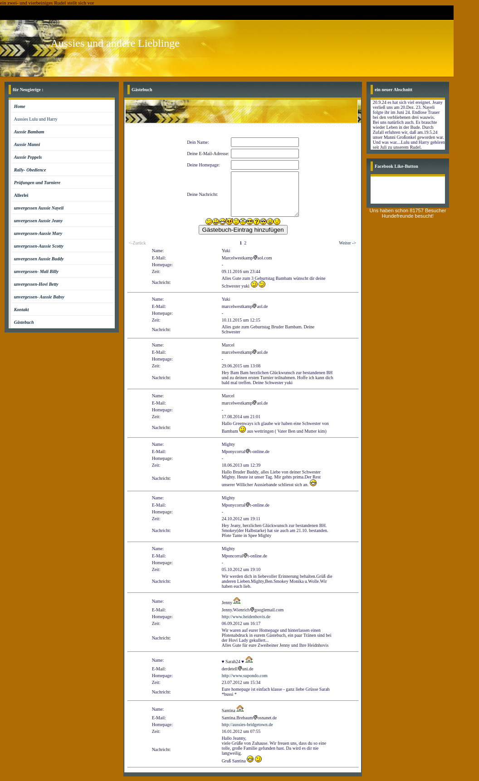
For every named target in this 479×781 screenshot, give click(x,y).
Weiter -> (347, 242)
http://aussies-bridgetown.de (247, 724)
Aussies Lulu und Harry (36, 119)
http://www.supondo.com (245, 675)
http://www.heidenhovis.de (246, 616)
